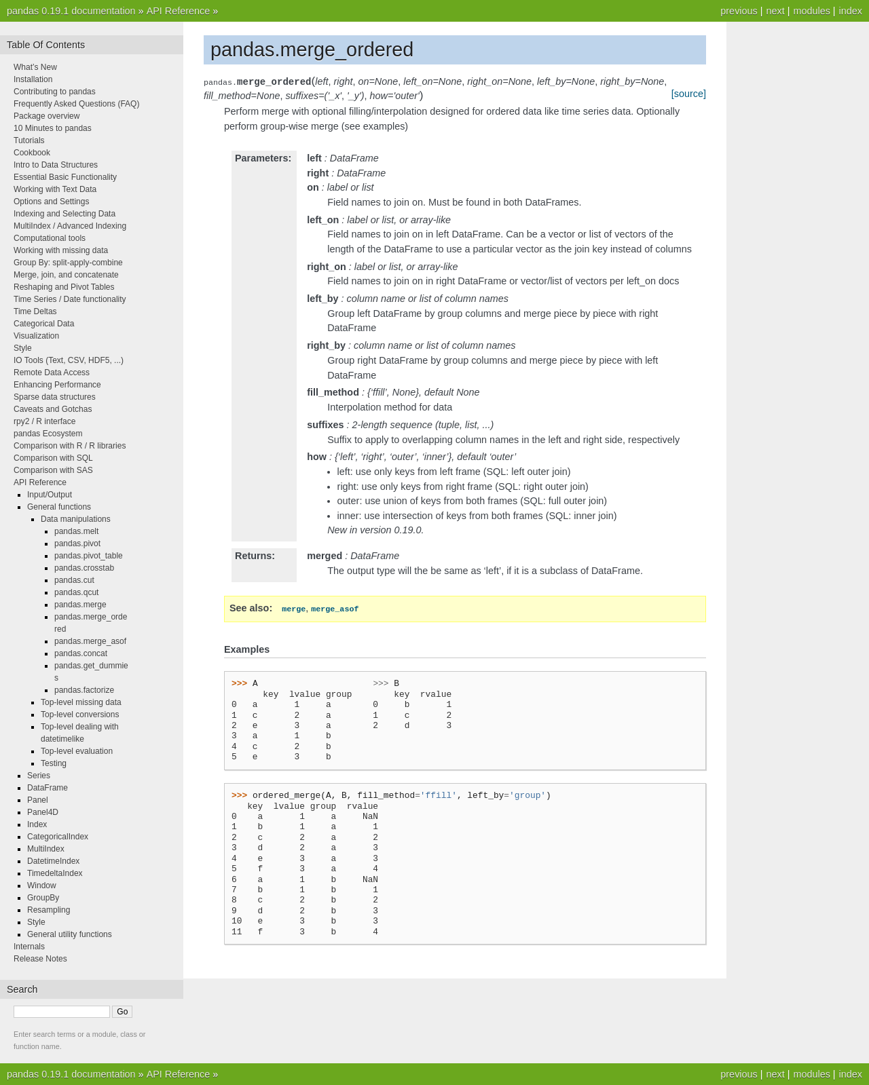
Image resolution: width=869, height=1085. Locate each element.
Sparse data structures (55, 397)
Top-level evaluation (77, 751)
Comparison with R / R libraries (70, 446)
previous (738, 10)
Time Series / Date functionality (70, 299)
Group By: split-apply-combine (68, 262)
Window (41, 885)
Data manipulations (76, 519)
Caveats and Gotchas (53, 409)
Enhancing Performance (57, 384)
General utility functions (69, 934)
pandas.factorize (84, 690)
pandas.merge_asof (90, 641)
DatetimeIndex (53, 861)
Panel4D (42, 812)
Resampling (48, 910)
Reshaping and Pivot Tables (64, 287)
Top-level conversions (80, 714)
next (775, 10)
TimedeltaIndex (55, 873)
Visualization (36, 336)
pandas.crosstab (84, 568)
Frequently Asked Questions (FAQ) (76, 104)
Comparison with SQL (53, 458)
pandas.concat (80, 653)
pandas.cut (74, 580)
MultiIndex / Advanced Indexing (70, 226)
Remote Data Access (52, 372)
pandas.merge (80, 604)
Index (37, 824)
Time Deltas (35, 311)
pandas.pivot (77, 543)
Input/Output (49, 494)
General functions (59, 507)
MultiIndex (45, 849)
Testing (54, 763)
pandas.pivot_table (88, 555)
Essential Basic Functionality (65, 177)
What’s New (35, 67)
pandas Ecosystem (48, 433)
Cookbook (32, 152)
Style (23, 348)
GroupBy (43, 897)
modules (811, 10)
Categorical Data (44, 323)
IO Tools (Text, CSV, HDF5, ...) (69, 360)
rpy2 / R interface (44, 421)
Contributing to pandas (55, 91)
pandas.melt (76, 531)
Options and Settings (51, 201)
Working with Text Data (55, 189)
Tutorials (29, 140)
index (850, 10)
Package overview (46, 116)
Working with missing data (61, 250)
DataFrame (47, 788)
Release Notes (40, 959)
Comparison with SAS (53, 470)
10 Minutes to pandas (53, 128)
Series (38, 775)
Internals (29, 946)
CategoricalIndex (57, 836)
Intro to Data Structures (56, 165)
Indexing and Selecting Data (64, 213)
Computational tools (50, 238)
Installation (33, 79)
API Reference (178, 10)
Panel (37, 800)
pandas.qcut (76, 592)
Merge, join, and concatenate (66, 275)
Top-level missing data (81, 702)
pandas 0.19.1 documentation (71, 10)
